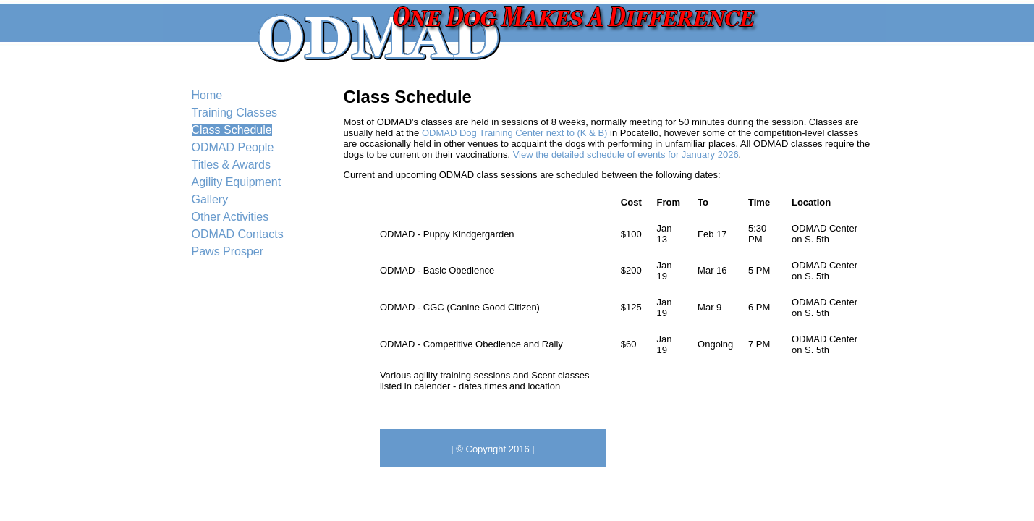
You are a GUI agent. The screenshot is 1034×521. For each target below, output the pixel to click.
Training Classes (235, 112)
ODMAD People (233, 147)
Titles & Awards (231, 164)
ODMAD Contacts (238, 234)
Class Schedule (232, 130)
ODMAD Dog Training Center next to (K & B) (514, 132)
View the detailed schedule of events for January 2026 (626, 154)
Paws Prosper (228, 251)
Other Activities (230, 217)
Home (207, 95)
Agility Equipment (236, 182)
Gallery (210, 199)
